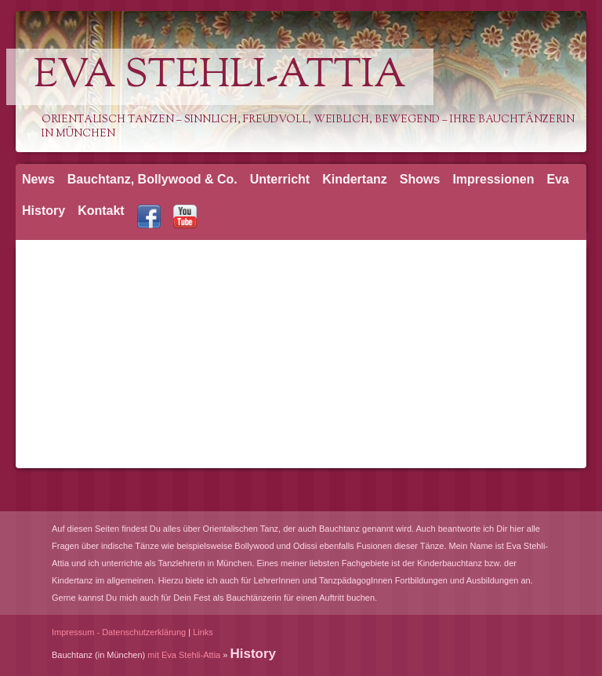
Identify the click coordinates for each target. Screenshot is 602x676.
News (38, 179)
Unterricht (280, 179)
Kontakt (101, 210)
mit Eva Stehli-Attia (183, 655)
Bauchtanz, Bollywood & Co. (152, 179)
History (43, 210)
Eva (557, 179)
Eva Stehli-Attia (220, 77)
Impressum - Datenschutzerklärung (119, 632)
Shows (420, 179)
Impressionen (493, 179)
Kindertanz (354, 179)
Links (203, 632)
